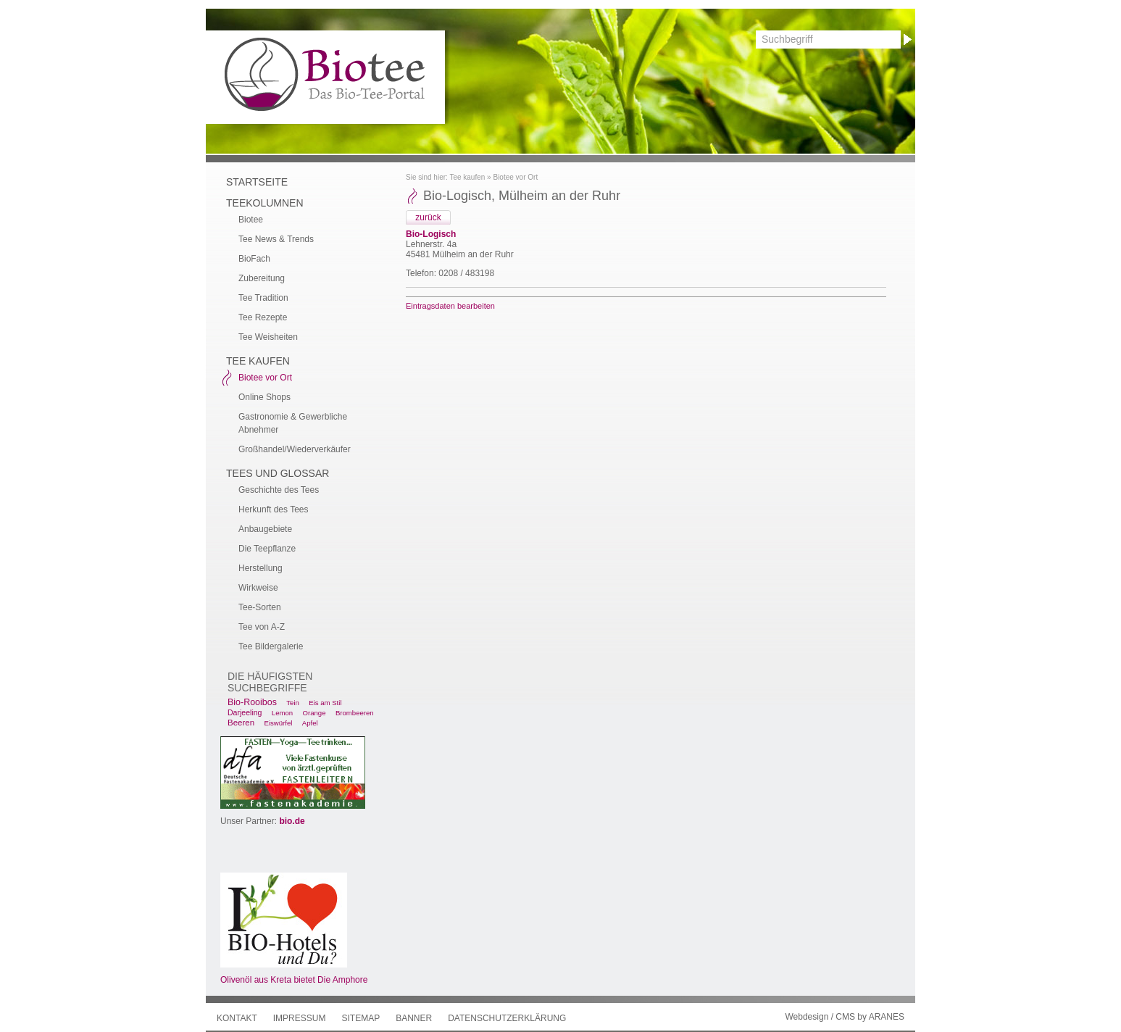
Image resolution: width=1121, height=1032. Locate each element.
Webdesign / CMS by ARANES (844, 1017)
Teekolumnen (265, 203)
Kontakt (237, 1018)
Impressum (299, 1018)
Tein (292, 703)
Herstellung (260, 568)
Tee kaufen (467, 177)
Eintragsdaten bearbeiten (450, 305)
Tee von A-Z (261, 627)
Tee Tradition (263, 298)
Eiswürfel (278, 723)
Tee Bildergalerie (270, 646)
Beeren (241, 722)
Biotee (250, 220)
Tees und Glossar (277, 473)
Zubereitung (261, 278)
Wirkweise (258, 588)
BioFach (254, 259)
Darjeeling (245, 712)
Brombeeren (355, 713)
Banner (414, 1018)
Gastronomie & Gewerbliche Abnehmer (292, 423)
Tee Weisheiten (268, 337)
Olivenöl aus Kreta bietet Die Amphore (293, 980)
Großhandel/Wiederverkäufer (294, 449)
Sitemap (360, 1018)
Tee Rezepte (262, 317)
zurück (428, 217)
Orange (314, 713)
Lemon (282, 713)
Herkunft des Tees (273, 509)
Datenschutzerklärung (507, 1018)
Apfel (310, 723)
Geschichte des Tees (278, 490)
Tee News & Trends (276, 239)
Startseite (257, 182)
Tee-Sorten (259, 607)
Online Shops (264, 397)
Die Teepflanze (267, 549)
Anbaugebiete (265, 529)
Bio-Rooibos (252, 702)
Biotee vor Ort (515, 177)
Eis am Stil (325, 703)
